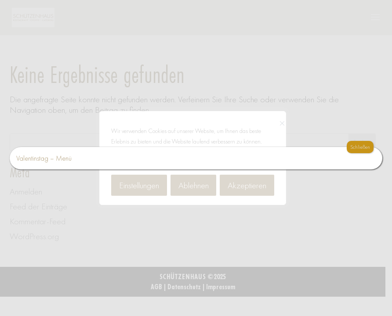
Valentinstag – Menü (44, 158)
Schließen (360, 147)
